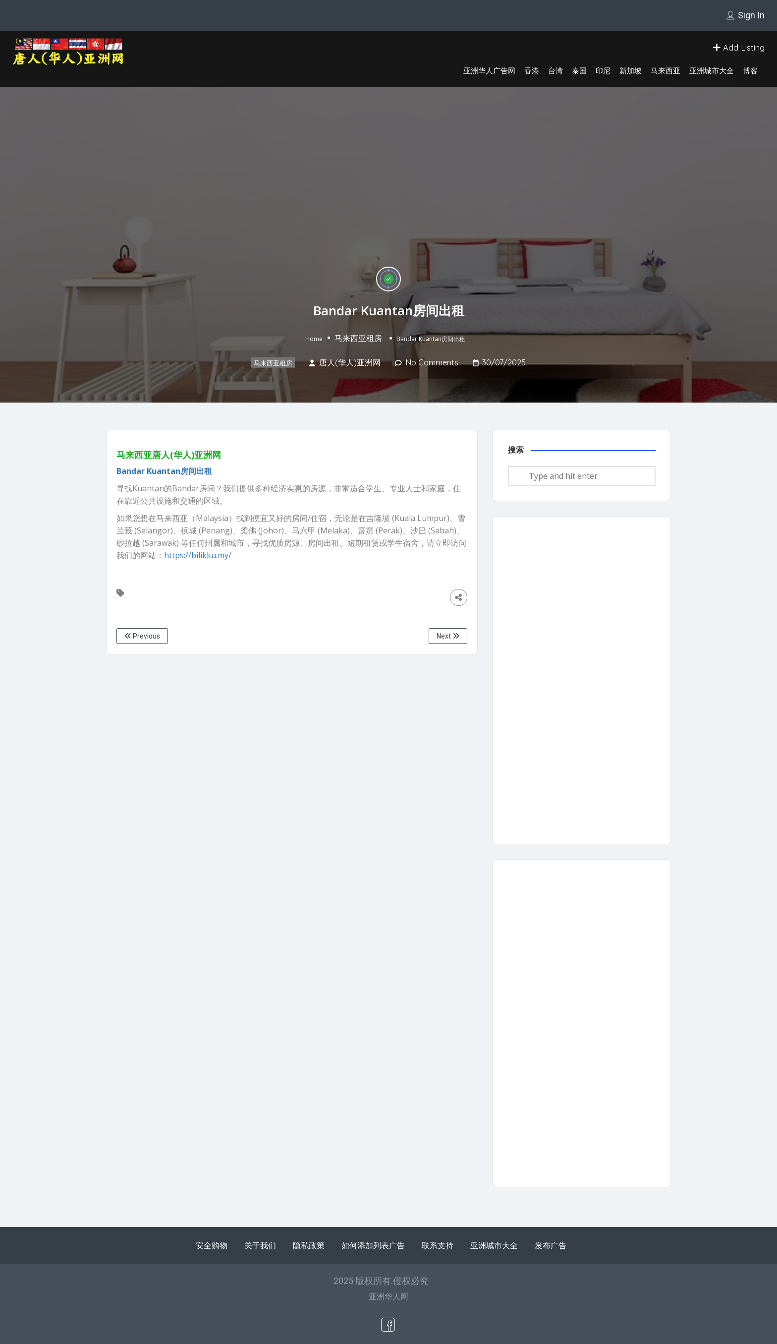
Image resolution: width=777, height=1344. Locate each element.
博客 (750, 70)
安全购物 (211, 1245)
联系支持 (437, 1245)
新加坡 (630, 70)
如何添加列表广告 (373, 1245)
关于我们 (260, 1245)
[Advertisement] (582, 680)
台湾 (555, 70)
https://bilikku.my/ (197, 555)
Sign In (751, 15)
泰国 (579, 70)
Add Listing (739, 47)
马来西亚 (665, 70)
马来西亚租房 (358, 338)
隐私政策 (309, 1245)
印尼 (603, 70)
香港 (531, 70)
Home (314, 339)
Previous (142, 636)
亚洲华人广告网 (489, 70)
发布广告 (550, 1245)
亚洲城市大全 (711, 70)
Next (448, 636)
